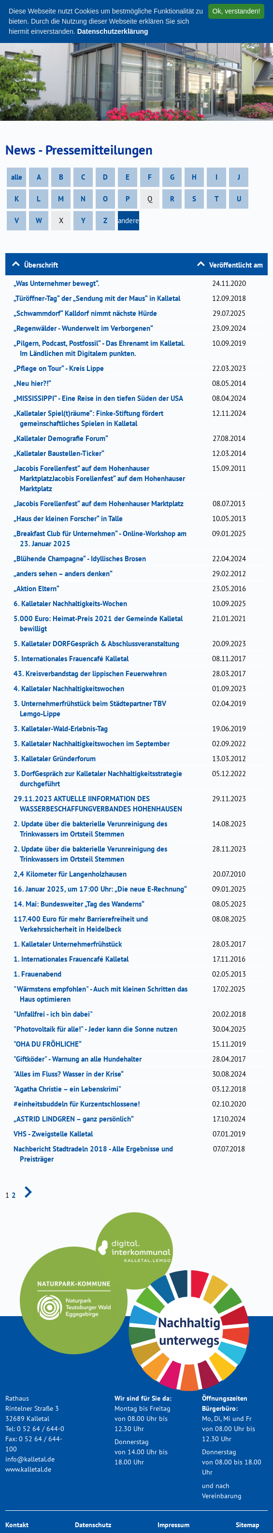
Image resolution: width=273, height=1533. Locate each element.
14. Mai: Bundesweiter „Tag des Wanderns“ (82, 903)
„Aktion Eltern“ (39, 588)
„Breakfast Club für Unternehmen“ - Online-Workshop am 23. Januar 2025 (103, 538)
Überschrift (41, 265)
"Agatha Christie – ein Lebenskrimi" (70, 1088)
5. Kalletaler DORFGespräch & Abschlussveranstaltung (99, 643)
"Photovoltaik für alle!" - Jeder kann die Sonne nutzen (98, 1029)
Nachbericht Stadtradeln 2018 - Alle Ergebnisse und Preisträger (96, 1154)
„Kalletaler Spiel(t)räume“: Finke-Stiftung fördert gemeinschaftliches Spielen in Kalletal (91, 418)
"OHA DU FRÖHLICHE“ (51, 1044)
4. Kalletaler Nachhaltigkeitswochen (72, 688)
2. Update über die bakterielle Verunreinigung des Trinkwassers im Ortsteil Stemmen (93, 828)
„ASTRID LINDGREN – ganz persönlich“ (77, 1118)
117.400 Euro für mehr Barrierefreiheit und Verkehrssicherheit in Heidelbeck (84, 924)
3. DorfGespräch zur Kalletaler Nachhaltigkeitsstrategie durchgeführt (101, 778)
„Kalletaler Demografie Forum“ (64, 438)
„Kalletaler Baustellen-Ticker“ (62, 453)
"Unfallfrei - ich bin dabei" (56, 1014)
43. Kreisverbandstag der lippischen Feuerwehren (93, 673)
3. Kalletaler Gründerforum (58, 758)
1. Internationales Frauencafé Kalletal (74, 959)
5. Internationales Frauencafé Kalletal (74, 658)
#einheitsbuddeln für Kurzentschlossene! (80, 1103)
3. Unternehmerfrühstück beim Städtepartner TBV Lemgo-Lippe (93, 708)
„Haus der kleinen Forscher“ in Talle (71, 518)
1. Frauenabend (40, 974)
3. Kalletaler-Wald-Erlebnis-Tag (64, 728)
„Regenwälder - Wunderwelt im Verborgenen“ (86, 328)
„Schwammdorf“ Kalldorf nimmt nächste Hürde (88, 313)
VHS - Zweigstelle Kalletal (56, 1133)
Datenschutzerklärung (112, 31)
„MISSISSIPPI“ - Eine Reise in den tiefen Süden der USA (101, 398)
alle (16, 177)
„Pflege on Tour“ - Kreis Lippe (62, 368)
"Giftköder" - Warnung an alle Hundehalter (81, 1059)
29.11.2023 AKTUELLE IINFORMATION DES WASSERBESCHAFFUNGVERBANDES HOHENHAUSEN (101, 803)
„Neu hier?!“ (35, 383)
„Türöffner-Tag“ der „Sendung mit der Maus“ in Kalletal (100, 298)
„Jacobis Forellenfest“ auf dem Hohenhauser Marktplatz (102, 503)
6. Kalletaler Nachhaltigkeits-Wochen (74, 603)
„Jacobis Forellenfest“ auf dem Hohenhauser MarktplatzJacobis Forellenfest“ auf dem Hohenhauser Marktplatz (102, 478)
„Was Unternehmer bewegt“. (60, 283)
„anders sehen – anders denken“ (66, 573)
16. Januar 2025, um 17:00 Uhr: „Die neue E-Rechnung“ (103, 889)
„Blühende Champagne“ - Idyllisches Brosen (83, 558)
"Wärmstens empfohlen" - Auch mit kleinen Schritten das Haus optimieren (103, 994)
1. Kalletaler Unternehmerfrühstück (71, 944)
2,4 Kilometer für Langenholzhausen (73, 874)
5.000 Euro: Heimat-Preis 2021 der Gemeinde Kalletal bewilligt (101, 623)
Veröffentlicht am (236, 265)
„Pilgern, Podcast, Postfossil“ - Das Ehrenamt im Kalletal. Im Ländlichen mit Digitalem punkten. (102, 348)
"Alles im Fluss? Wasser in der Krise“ (72, 1074)
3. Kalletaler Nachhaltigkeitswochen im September (95, 743)
